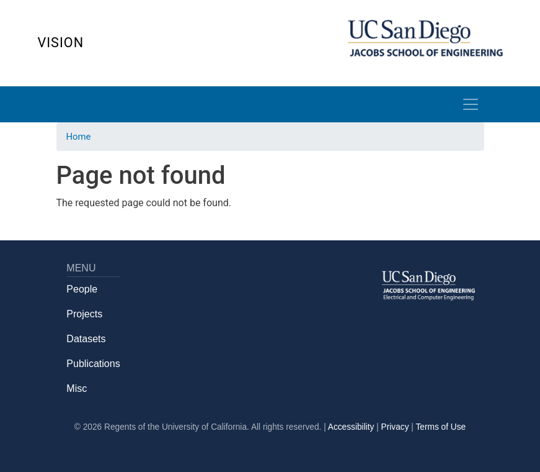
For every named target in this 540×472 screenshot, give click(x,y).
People (81, 289)
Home (78, 136)
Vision (61, 42)
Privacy (395, 427)
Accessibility (351, 427)
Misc (76, 388)
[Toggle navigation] (471, 104)
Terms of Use (440, 427)
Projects (84, 314)
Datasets (85, 339)
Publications (93, 363)
